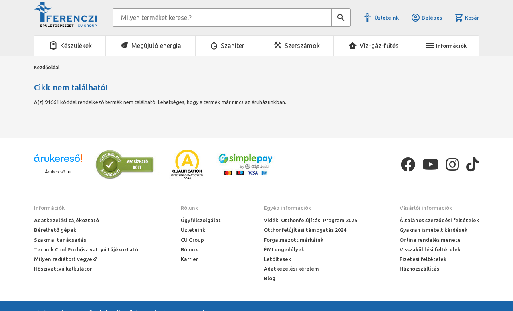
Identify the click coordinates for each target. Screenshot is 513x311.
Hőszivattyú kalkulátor (63, 268)
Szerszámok (302, 45)
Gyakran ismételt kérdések (433, 230)
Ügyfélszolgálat (201, 220)
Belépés (426, 17)
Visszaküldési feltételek (430, 249)
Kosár (466, 17)
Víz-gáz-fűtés (379, 45)
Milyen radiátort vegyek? (65, 259)
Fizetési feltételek (423, 259)
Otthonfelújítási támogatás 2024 (305, 230)
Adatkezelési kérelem (291, 268)
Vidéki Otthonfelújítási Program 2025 (310, 220)
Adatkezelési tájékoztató (66, 220)
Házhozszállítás (419, 268)
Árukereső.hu (58, 171)
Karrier (189, 259)
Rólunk (189, 208)
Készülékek (76, 45)
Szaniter (232, 45)
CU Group (192, 240)
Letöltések (277, 259)
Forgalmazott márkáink (293, 240)
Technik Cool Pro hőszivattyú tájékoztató (86, 249)
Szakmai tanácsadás (60, 240)
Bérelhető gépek (55, 230)
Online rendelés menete (430, 240)
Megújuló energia (156, 45)
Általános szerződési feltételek (439, 220)
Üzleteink (386, 17)
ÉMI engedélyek (284, 249)
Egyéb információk (287, 208)
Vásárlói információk (426, 208)
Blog (269, 278)
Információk (49, 208)
